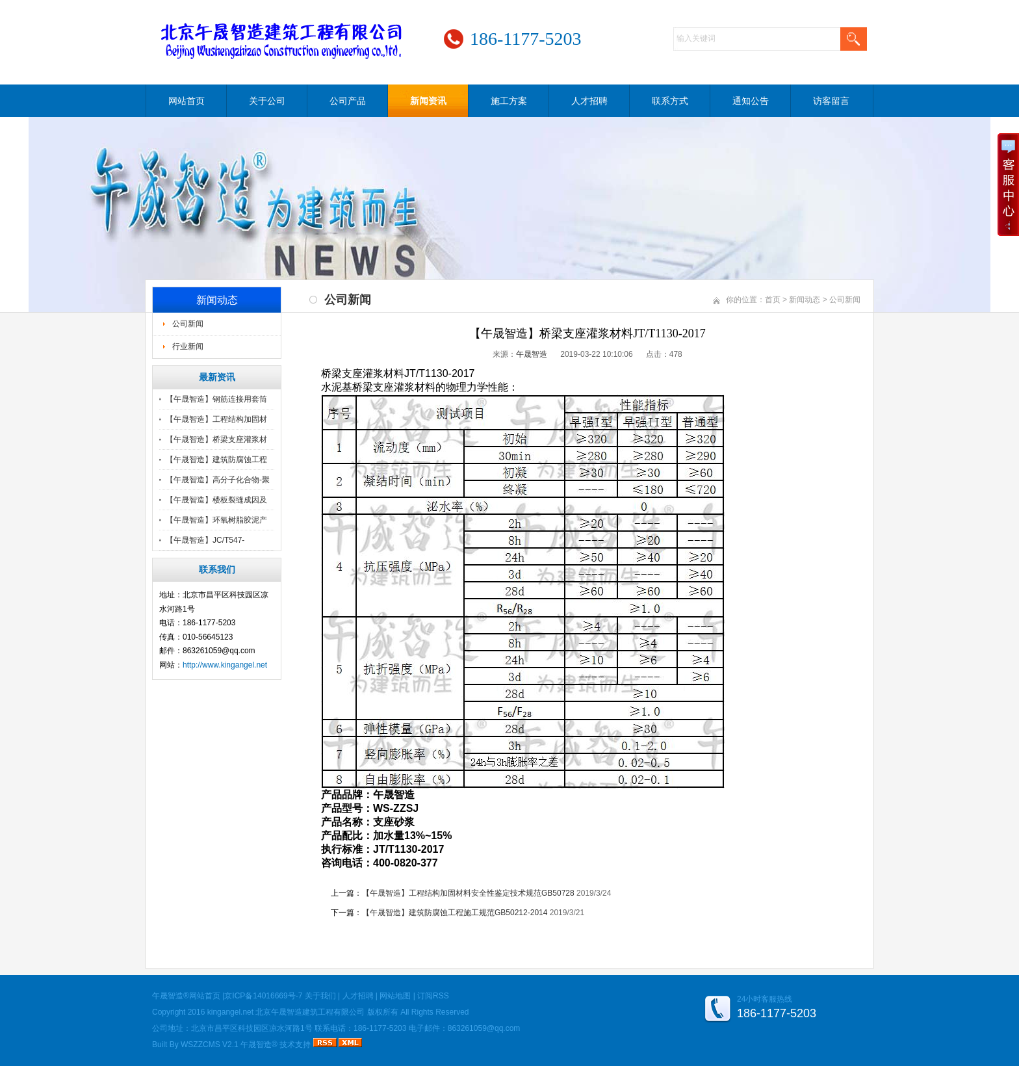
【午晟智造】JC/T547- (205, 540)
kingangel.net (230, 1012)
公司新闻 (187, 323)
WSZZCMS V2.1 (210, 1044)
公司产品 (347, 101)
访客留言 (831, 101)
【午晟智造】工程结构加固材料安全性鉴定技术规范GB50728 (468, 893)
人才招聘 (589, 101)
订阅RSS (433, 995)
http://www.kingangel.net (225, 665)
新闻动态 (804, 299)
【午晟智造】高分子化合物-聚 (218, 479)
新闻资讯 (428, 101)
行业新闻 (187, 346)
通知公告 (750, 101)
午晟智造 (531, 354)
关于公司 (267, 101)
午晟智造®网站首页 (186, 995)
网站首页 (186, 101)
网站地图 (395, 995)
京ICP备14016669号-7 (263, 995)
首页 (772, 299)
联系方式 (670, 101)
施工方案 (509, 101)
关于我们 (320, 995)
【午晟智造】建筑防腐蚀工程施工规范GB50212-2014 (454, 912)
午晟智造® (258, 1044)
